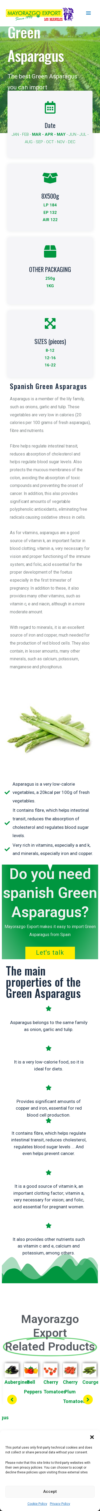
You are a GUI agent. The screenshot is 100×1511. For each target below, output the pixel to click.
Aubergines (17, 1382)
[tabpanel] (31, 1398)
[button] (92, 1437)
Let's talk (50, 952)
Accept (50, 1491)
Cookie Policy (37, 1504)
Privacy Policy (60, 1504)
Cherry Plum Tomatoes (74, 1391)
